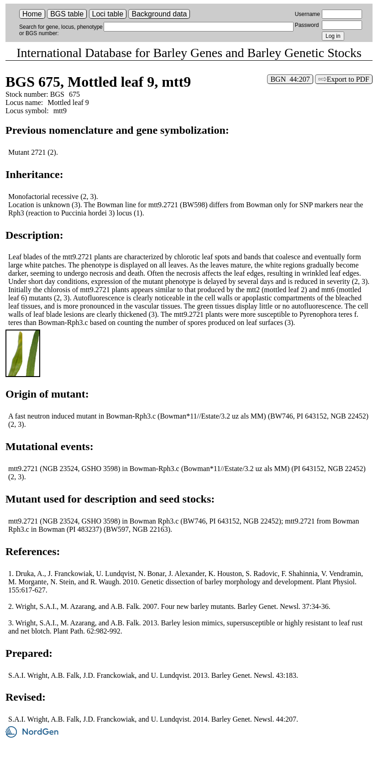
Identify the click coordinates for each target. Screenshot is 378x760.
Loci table (108, 14)
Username (307, 14)
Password (307, 25)
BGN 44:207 (290, 79)
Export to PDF (348, 79)
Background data (159, 14)
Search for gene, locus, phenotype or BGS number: (61, 30)
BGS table (67, 14)
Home (32, 14)
